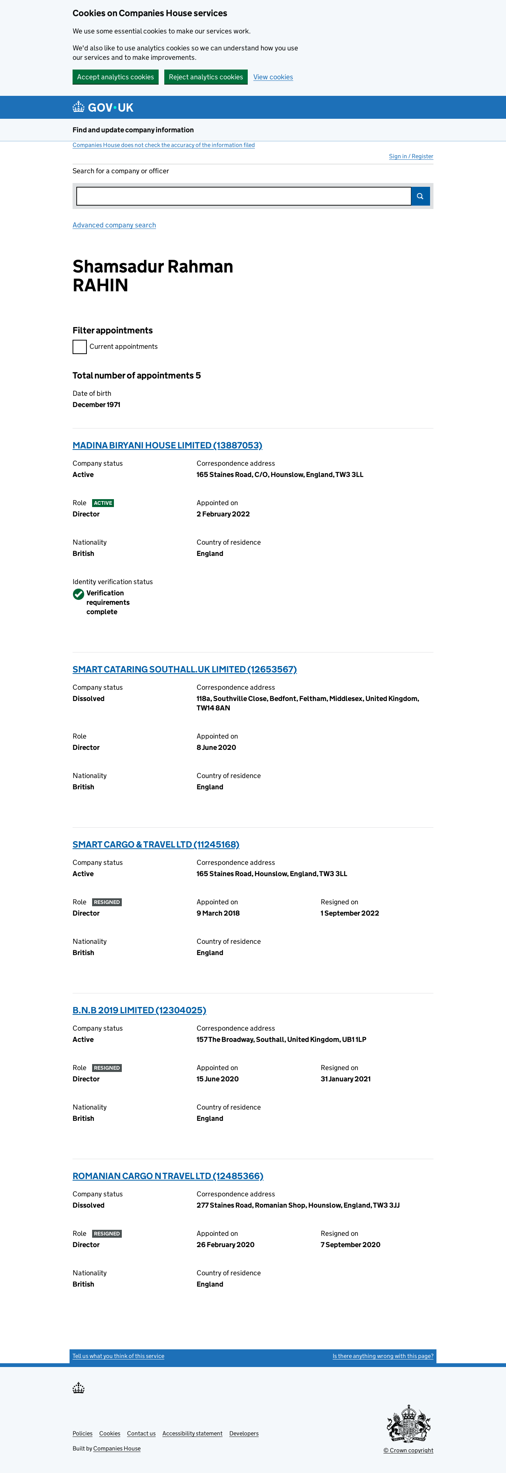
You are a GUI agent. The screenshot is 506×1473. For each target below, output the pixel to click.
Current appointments (115, 347)
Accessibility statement (192, 1433)
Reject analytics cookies (206, 77)
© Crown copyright (408, 1450)
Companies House (117, 1448)
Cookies (109, 1433)
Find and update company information (133, 130)
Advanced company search (114, 225)
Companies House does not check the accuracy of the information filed (164, 144)
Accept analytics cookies (115, 77)
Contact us (141, 1433)
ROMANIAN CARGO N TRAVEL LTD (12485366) (168, 1175)
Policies (82, 1433)
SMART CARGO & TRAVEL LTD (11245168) (156, 844)
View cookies (273, 76)
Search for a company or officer (121, 171)
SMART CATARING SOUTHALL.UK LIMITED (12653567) (185, 669)
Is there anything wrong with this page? (383, 1355)
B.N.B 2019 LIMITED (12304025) (139, 1010)
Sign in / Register (411, 156)
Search (420, 196)
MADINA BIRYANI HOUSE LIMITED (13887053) (167, 445)
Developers (244, 1433)
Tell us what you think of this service (118, 1355)
